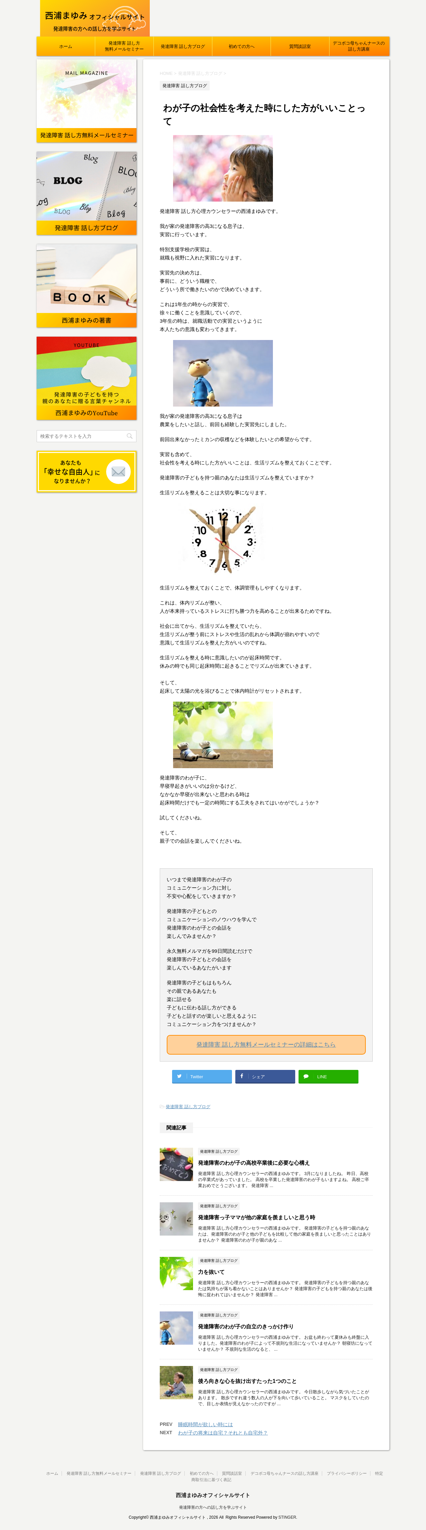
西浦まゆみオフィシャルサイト (213, 1495)
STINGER (287, 1517)
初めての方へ (242, 46)
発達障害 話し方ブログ (183, 46)
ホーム (65, 46)
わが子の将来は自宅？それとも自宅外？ (223, 1433)
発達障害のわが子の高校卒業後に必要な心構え (254, 1163)
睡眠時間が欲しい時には (205, 1424)
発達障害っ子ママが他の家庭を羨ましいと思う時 (256, 1217)
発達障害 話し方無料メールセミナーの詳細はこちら (266, 1044)
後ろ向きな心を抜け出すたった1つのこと (247, 1381)
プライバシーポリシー (347, 1473)
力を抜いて (211, 1272)
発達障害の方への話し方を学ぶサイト (213, 1507)
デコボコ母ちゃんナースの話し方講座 (359, 46)
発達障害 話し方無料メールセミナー (124, 46)
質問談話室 (300, 46)
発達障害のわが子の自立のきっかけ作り (246, 1326)
